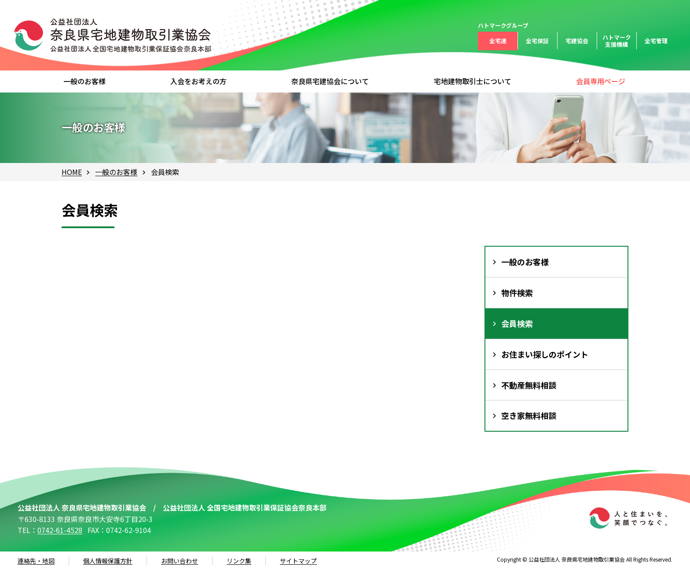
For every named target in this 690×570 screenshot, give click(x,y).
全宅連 (497, 41)
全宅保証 (537, 41)
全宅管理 (656, 41)
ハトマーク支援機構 (616, 40)
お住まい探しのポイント (544, 354)
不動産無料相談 (529, 385)
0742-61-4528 (59, 530)
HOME (72, 172)
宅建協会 (576, 41)
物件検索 (517, 292)
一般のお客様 (116, 172)
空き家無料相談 (529, 415)
